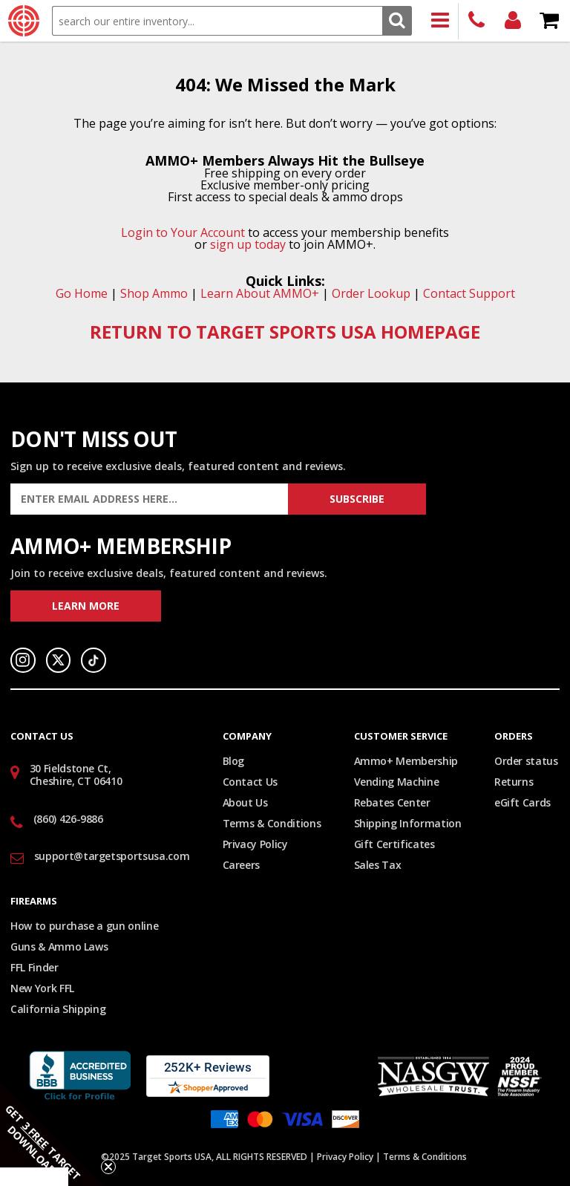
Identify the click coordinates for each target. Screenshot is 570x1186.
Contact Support (469, 293)
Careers (242, 865)
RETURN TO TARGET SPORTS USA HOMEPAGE (285, 331)
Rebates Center (392, 802)
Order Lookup (371, 293)
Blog (234, 761)
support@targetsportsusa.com (112, 856)
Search (396, 20)
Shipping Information (408, 823)
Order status (526, 761)
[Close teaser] (108, 1166)
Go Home (82, 293)
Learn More (85, 606)
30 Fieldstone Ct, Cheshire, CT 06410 (76, 774)
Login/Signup (513, 21)
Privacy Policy (255, 844)
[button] (52, 1134)
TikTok (93, 660)
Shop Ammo (154, 293)
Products (440, 21)
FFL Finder (34, 967)
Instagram (23, 660)
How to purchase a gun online (84, 926)
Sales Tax (378, 865)
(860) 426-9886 (477, 21)
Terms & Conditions (272, 823)
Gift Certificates (394, 844)
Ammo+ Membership (406, 761)
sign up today (248, 244)
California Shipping (57, 1009)
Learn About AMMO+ (259, 293)
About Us (245, 802)
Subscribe (357, 499)
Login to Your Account (183, 232)
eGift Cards (522, 802)
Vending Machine (396, 782)
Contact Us (250, 782)
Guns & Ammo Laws (59, 946)
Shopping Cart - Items (549, 21)
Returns (514, 782)
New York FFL (42, 988)
